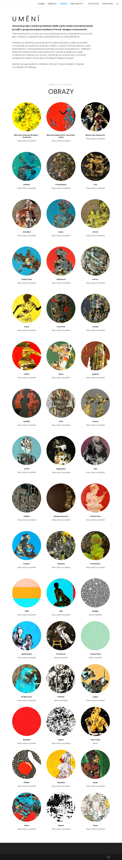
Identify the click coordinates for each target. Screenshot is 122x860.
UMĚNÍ (64, 4)
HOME (41, 4)
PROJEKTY (77, 4)
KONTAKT (108, 4)
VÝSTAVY (93, 4)
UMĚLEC (52, 4)
